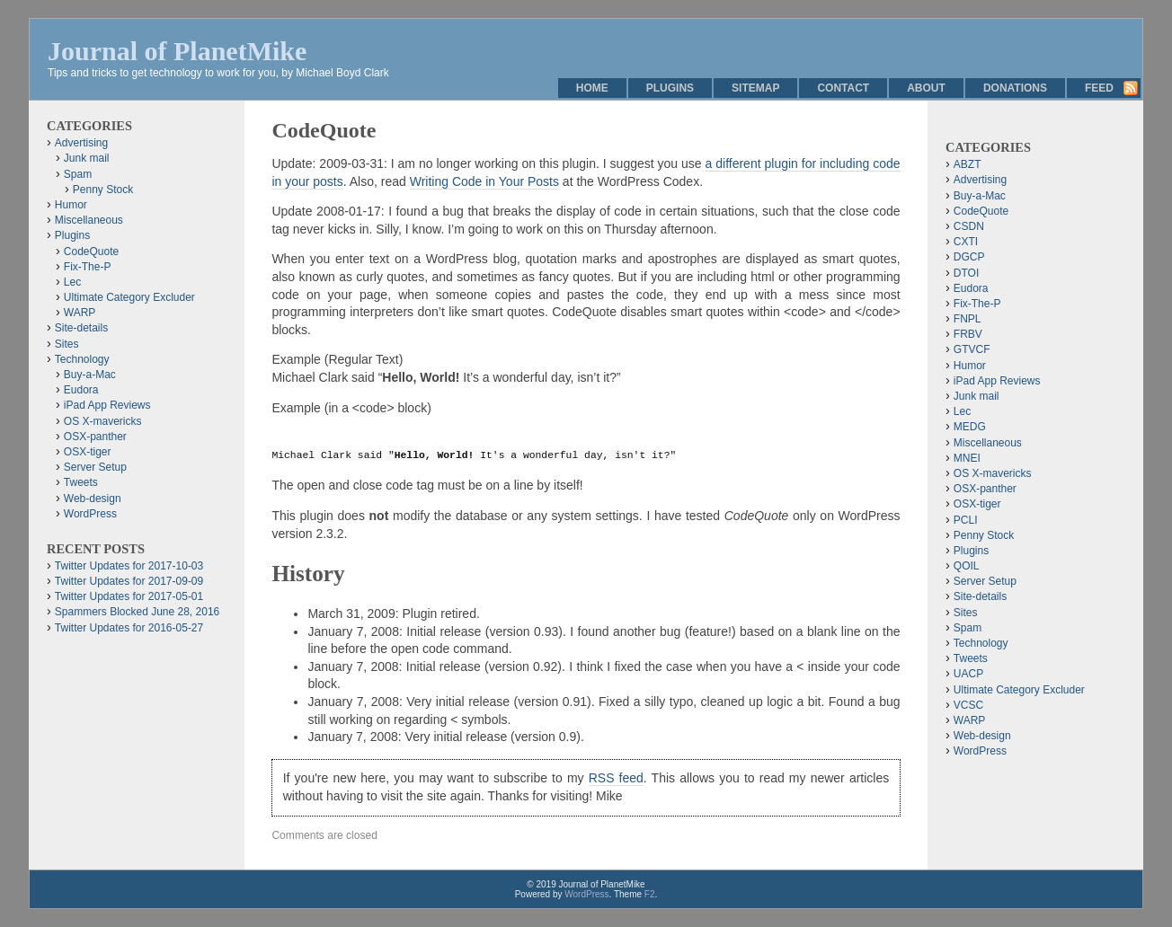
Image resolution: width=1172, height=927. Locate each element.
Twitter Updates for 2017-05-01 (129, 596)
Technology (82, 359)
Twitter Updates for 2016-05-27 (129, 628)
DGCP (969, 257)
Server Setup (95, 467)
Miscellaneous (89, 220)
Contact (843, 88)
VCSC (968, 705)
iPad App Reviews (107, 405)
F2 (649, 894)
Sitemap (755, 88)
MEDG (970, 426)
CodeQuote (91, 251)
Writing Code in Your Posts (484, 181)
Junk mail (87, 158)
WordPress (90, 514)
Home (592, 88)
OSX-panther (95, 436)
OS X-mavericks (103, 421)
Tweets (81, 482)
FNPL (967, 319)
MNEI (967, 458)
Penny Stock (103, 189)
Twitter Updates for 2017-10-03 (129, 566)
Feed (1099, 88)
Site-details (81, 328)
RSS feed (616, 778)
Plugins (670, 88)
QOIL (967, 566)
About (926, 88)
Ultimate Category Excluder (129, 297)
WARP (80, 312)
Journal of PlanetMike (177, 51)
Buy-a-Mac (90, 374)
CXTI (966, 241)
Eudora (81, 390)
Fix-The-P (87, 266)
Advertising (81, 143)
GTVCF (972, 349)
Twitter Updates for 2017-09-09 (129, 581)
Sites (67, 344)
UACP (968, 673)
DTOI (966, 273)
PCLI (966, 520)
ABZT (967, 164)
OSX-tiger (87, 452)
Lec (72, 282)
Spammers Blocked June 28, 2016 (137, 611)
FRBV (968, 334)
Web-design (92, 498)
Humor (71, 205)
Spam (78, 174)
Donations (1015, 88)
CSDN (969, 226)
